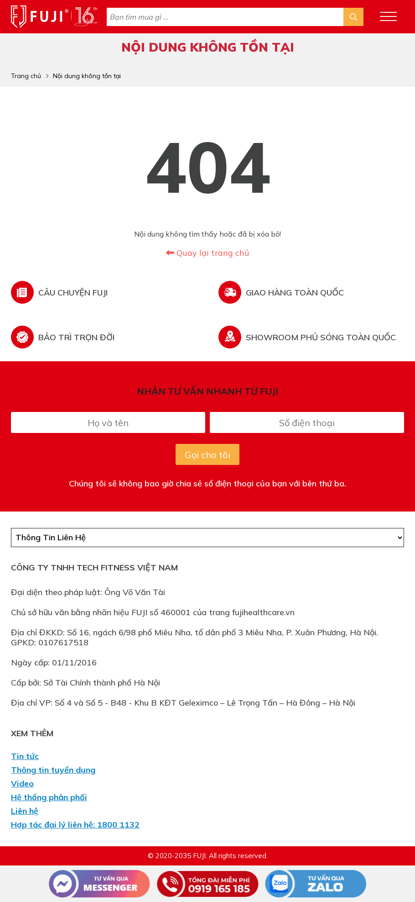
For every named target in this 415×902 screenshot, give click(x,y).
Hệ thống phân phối (49, 797)
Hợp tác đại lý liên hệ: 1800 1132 (75, 825)
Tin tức (25, 756)
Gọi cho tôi (207, 454)
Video (22, 784)
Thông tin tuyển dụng (53, 770)
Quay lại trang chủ (207, 253)
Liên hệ (24, 811)
